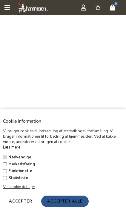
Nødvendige (19, 157)
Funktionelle (20, 171)
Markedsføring (21, 164)
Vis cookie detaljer (19, 187)
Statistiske (18, 178)
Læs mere (11, 147)
